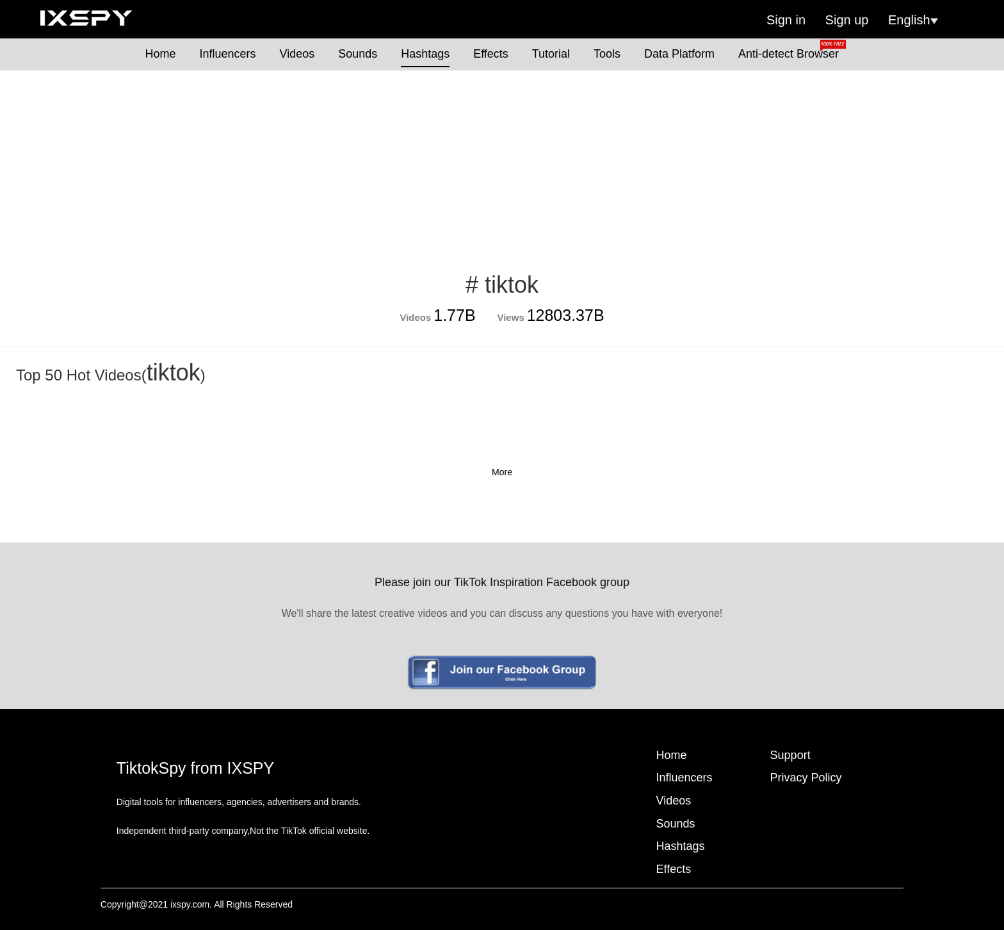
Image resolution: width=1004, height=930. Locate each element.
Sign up (847, 20)
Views (510, 317)
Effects (490, 53)
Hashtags (425, 53)
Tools (607, 53)
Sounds (357, 53)
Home (160, 53)
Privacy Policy (806, 777)
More (502, 472)
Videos (297, 53)
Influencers (228, 53)
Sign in (786, 20)
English (913, 20)
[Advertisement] (502, 166)
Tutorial (551, 53)
